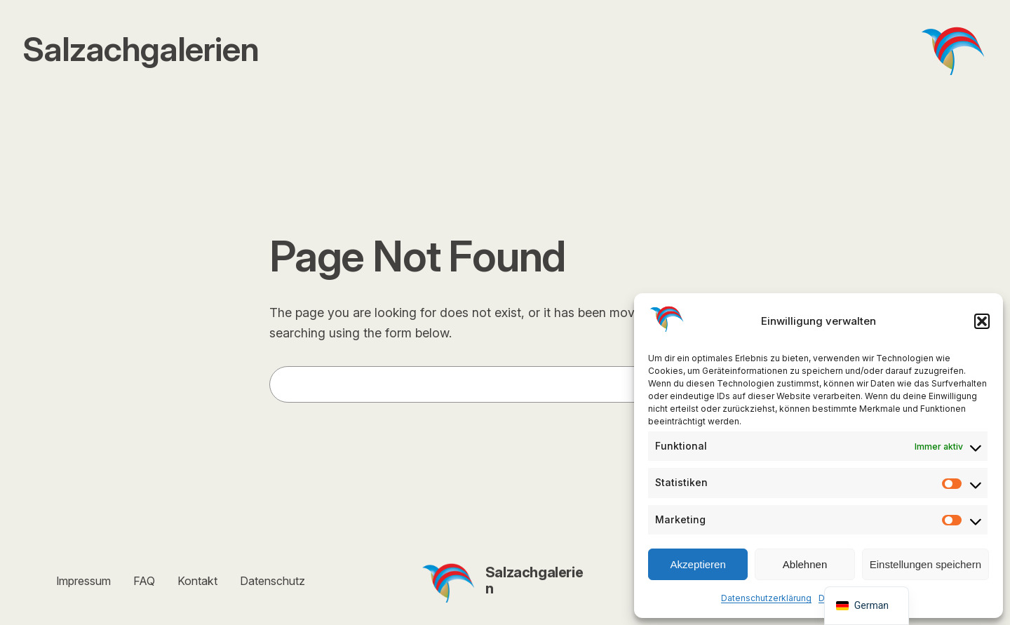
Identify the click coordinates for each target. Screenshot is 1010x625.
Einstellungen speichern (925, 564)
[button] (982, 321)
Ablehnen (805, 564)
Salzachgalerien (534, 580)
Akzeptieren (698, 564)
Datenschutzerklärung (766, 598)
